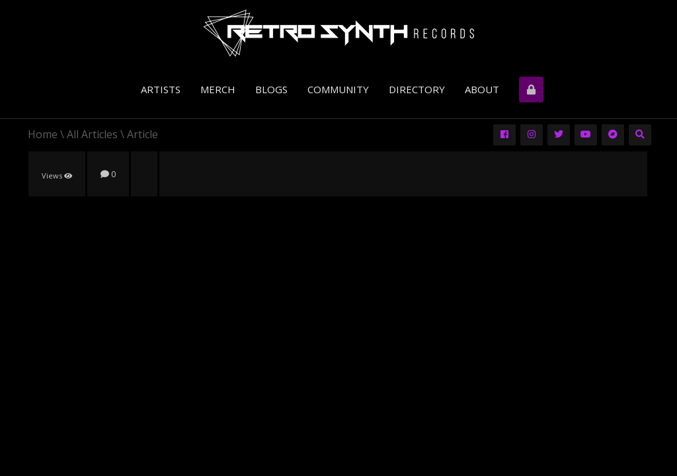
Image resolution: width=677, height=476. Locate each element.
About (482, 89)
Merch (217, 89)
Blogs (271, 89)
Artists (160, 89)
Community (338, 89)
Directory (417, 89)
